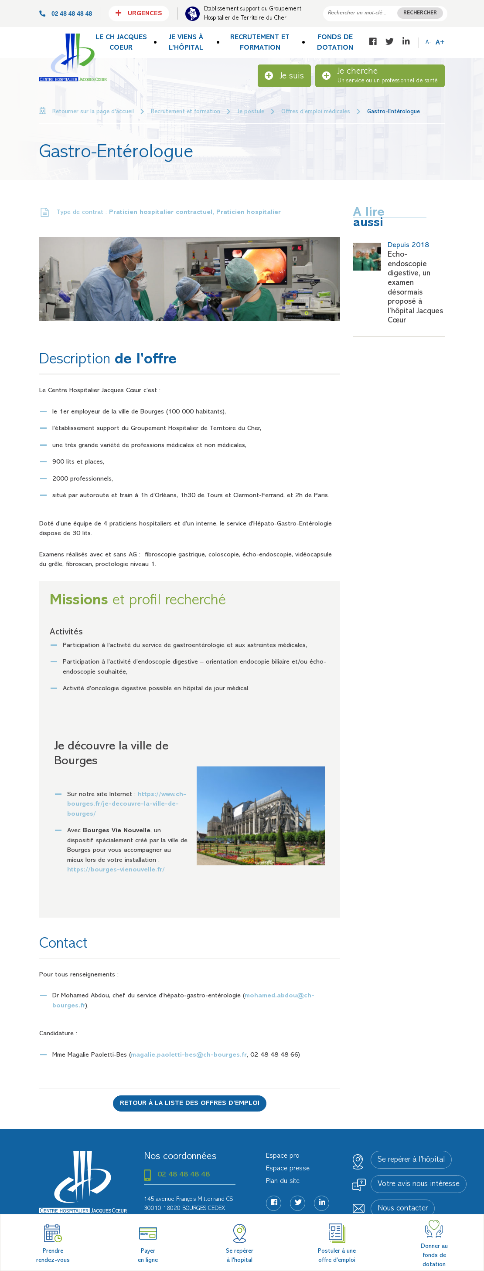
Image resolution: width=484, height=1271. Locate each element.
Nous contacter (403, 1208)
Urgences (139, 13)
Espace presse (288, 1169)
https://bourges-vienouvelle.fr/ (116, 870)
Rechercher (420, 13)
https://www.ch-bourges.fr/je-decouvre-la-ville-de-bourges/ (126, 804)
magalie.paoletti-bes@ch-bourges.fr (189, 1055)
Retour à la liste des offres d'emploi (189, 1103)
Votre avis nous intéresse (419, 1184)
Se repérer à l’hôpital (411, 1159)
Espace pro (283, 1156)
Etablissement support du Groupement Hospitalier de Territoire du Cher (252, 13)
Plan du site (283, 1181)
